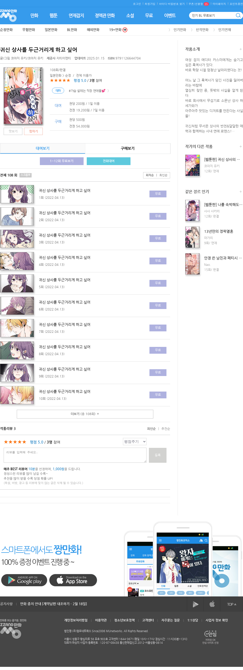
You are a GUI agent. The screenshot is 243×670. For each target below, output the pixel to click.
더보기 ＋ (85, 414)
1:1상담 (192, 620)
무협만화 (28, 29)
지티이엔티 (59, 58)
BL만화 (72, 29)
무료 (158, 193)
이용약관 (101, 620)
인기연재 (224, 29)
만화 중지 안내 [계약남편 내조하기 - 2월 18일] (53, 604)
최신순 (160, 175)
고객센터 (148, 620)
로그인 (137, 3)
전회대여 (108, 161)
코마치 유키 (18, 58)
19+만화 (118, 30)
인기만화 (180, 29)
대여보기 (42, 148)
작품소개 (213, 49)
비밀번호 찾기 (176, 3)
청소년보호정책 (124, 620)
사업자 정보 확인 (217, 620)
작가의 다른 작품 (213, 147)
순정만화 (6, 29)
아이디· (163, 3)
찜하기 (33, 131)
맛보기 (13, 131)
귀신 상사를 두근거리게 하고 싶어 (38, 50)
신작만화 (202, 29)
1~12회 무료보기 (61, 161)
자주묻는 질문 (170, 620)
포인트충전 (236, 3)
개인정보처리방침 (75, 620)
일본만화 (51, 29)
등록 (158, 455)
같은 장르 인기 (213, 192)
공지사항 (6, 604)
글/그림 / (21, 58)
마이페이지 (219, 3)
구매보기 (127, 148)
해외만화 (93, 29)
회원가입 (150, 3)
